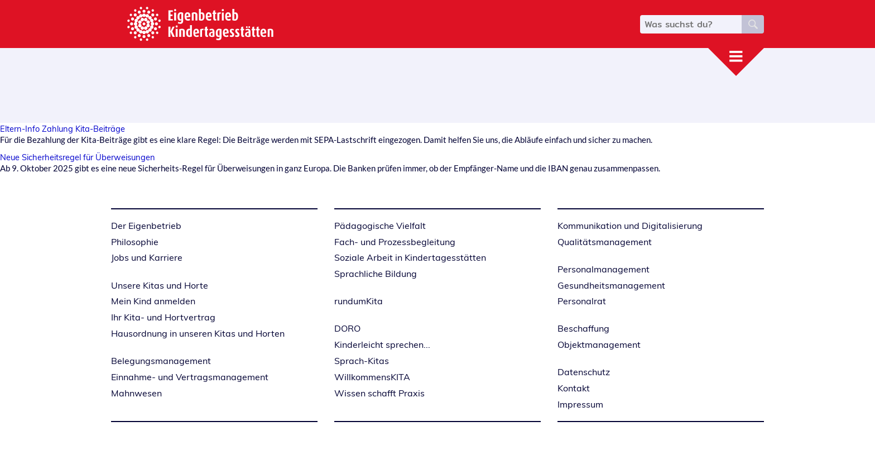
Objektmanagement (599, 344)
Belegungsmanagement (161, 360)
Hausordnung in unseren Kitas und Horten (198, 333)
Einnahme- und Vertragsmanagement (189, 376)
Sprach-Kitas (361, 360)
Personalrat (581, 301)
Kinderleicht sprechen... (382, 344)
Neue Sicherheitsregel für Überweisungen (77, 157)
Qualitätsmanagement (604, 241)
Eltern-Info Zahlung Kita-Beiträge (62, 128)
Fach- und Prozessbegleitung (394, 241)
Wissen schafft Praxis (379, 393)
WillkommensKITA (372, 376)
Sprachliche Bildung (375, 273)
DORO (347, 328)
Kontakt (573, 388)
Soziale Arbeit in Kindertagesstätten (410, 257)
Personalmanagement (603, 269)
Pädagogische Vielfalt (380, 225)
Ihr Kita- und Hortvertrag (163, 317)
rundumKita (358, 301)
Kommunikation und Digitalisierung (630, 225)
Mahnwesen (136, 393)
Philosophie (134, 241)
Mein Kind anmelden (153, 301)
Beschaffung (583, 328)
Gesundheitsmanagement (611, 285)
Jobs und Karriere (146, 257)
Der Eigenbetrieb (146, 225)
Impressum (580, 404)
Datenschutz (583, 371)
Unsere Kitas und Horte (159, 285)
